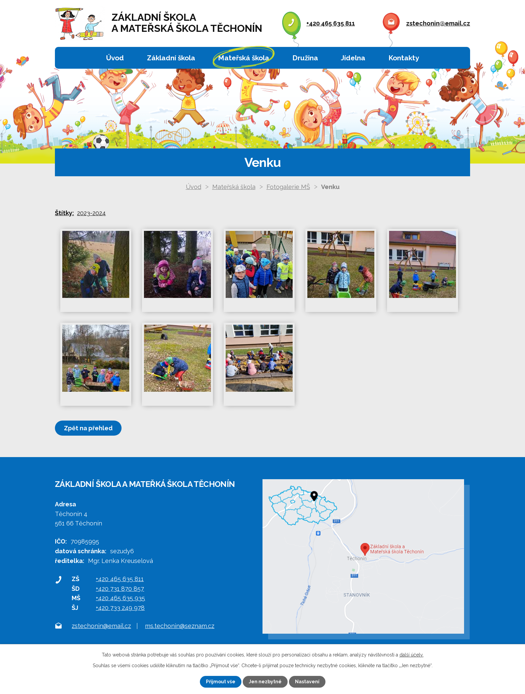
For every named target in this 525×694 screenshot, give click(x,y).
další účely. (411, 654)
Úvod (115, 58)
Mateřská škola (243, 58)
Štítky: (64, 212)
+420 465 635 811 (330, 23)
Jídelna (353, 58)
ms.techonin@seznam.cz (179, 626)
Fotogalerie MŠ (288, 186)
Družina (305, 58)
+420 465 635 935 (120, 598)
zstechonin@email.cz (438, 23)
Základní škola (171, 58)
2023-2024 (91, 212)
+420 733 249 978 (120, 607)
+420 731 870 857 (120, 588)
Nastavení (307, 681)
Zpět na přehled (88, 428)
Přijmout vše (220, 681)
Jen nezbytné (265, 681)
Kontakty (403, 58)
